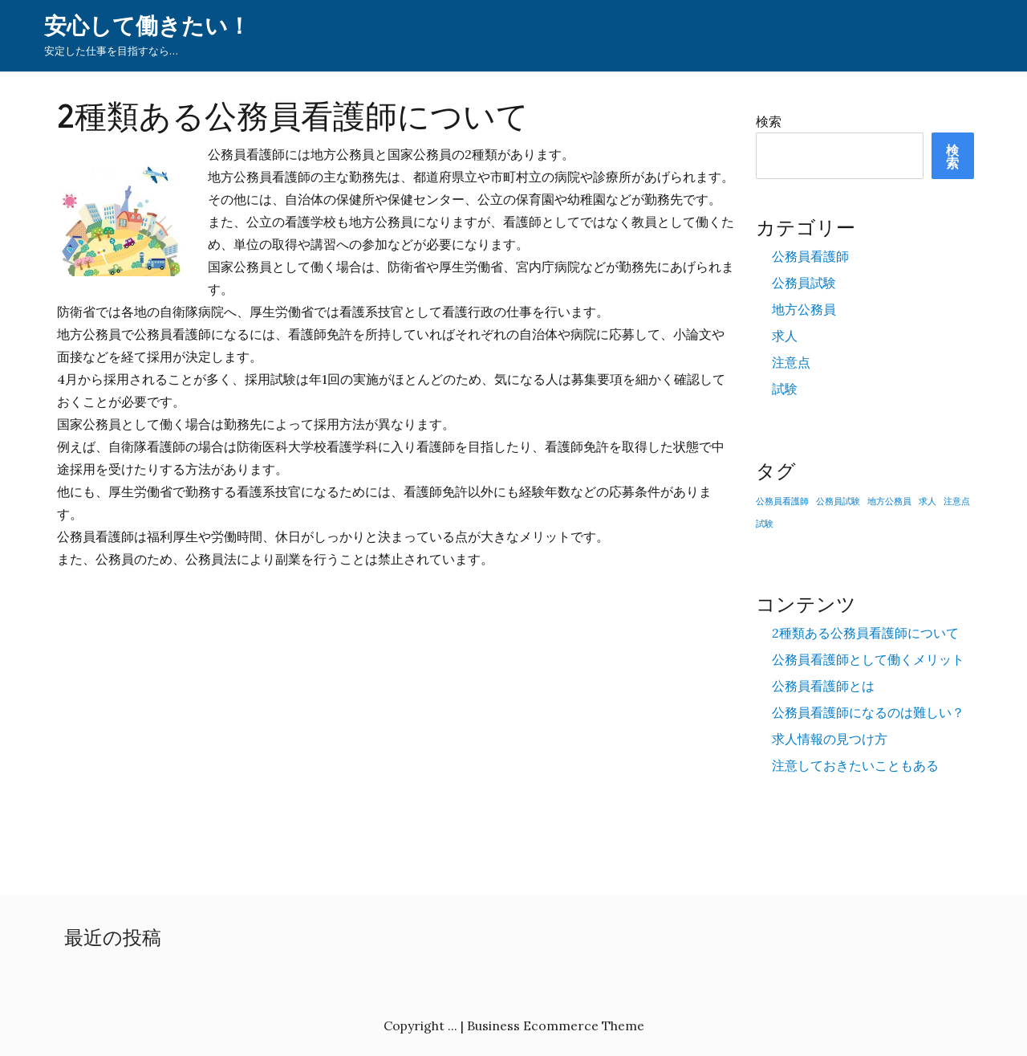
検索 (768, 121)
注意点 (791, 362)
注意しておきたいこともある (855, 765)
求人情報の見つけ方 (829, 739)
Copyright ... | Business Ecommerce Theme (514, 1025)
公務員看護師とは (823, 686)
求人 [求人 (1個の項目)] (927, 501)
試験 (785, 389)
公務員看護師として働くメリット (868, 659)
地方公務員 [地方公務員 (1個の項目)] (889, 501)
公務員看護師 (810, 256)
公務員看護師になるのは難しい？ (868, 712)
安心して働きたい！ (147, 26)
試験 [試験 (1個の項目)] (764, 523)
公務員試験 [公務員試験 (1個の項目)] (838, 501)
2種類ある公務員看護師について (865, 633)
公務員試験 (804, 283)
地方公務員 (804, 309)
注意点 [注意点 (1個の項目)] (957, 501)
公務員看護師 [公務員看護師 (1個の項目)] (782, 501)
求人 (785, 336)
